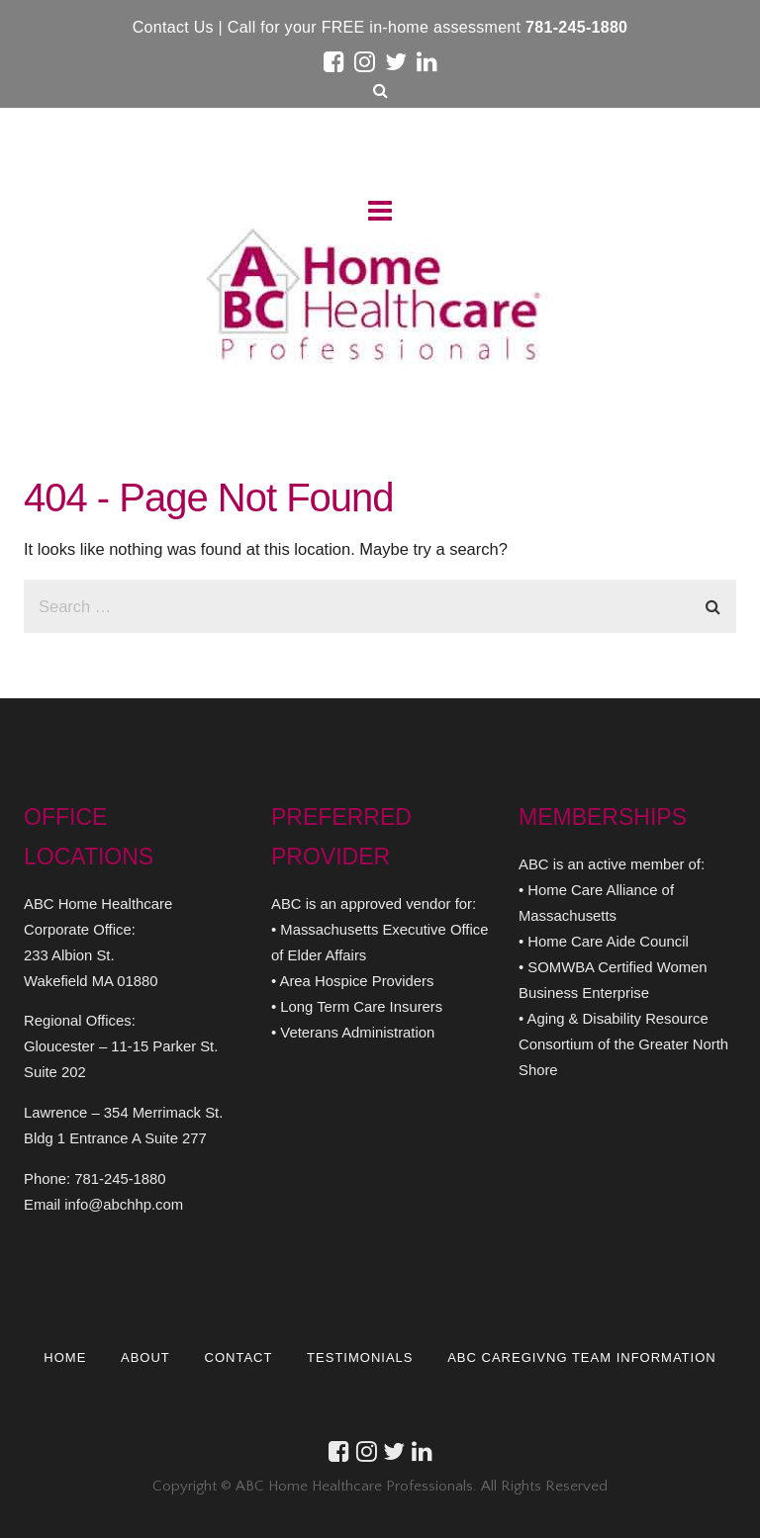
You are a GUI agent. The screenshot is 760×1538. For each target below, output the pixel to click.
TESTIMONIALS (360, 1357)
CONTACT (239, 1357)
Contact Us (176, 27)
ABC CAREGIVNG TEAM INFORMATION (582, 1357)
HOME (65, 1357)
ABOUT (145, 1357)
